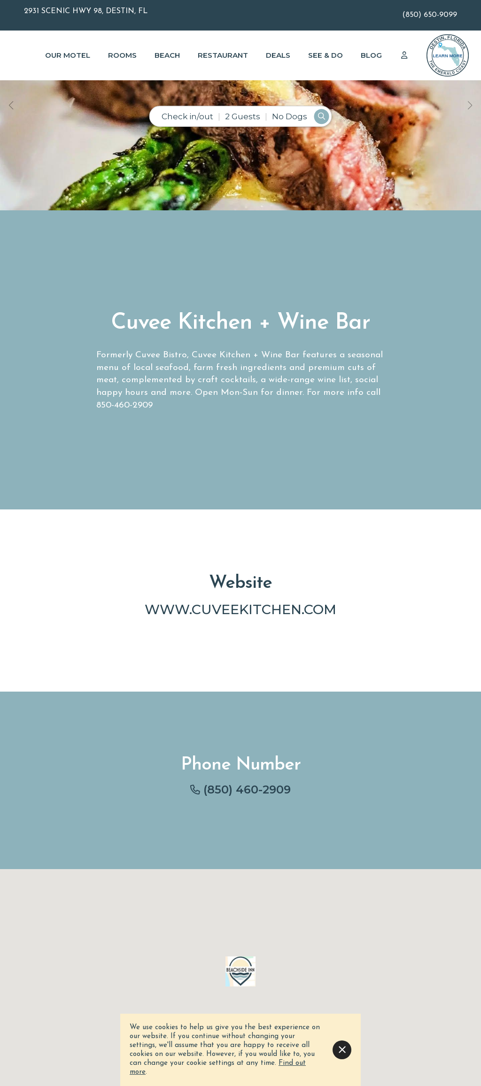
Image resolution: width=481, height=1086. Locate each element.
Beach (167, 55)
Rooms (122, 55)
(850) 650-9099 (429, 15)
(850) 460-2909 (247, 789)
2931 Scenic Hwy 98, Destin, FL (85, 11)
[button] (11, 105)
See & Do (325, 55)
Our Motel (67, 55)
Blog (371, 55)
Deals (278, 55)
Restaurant (223, 55)
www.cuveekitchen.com (240, 609)
